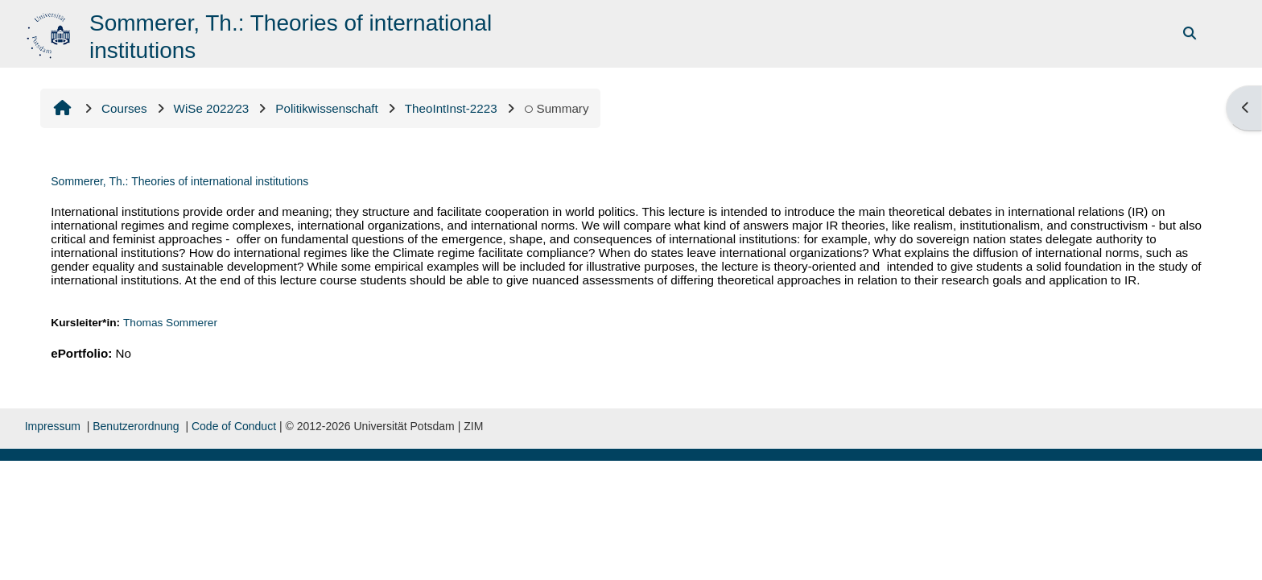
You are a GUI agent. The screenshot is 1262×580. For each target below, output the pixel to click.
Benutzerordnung (136, 426)
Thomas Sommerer (170, 323)
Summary (556, 108)
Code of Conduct (234, 426)
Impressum (52, 426)
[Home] (50, 32)
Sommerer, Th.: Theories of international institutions (179, 181)
